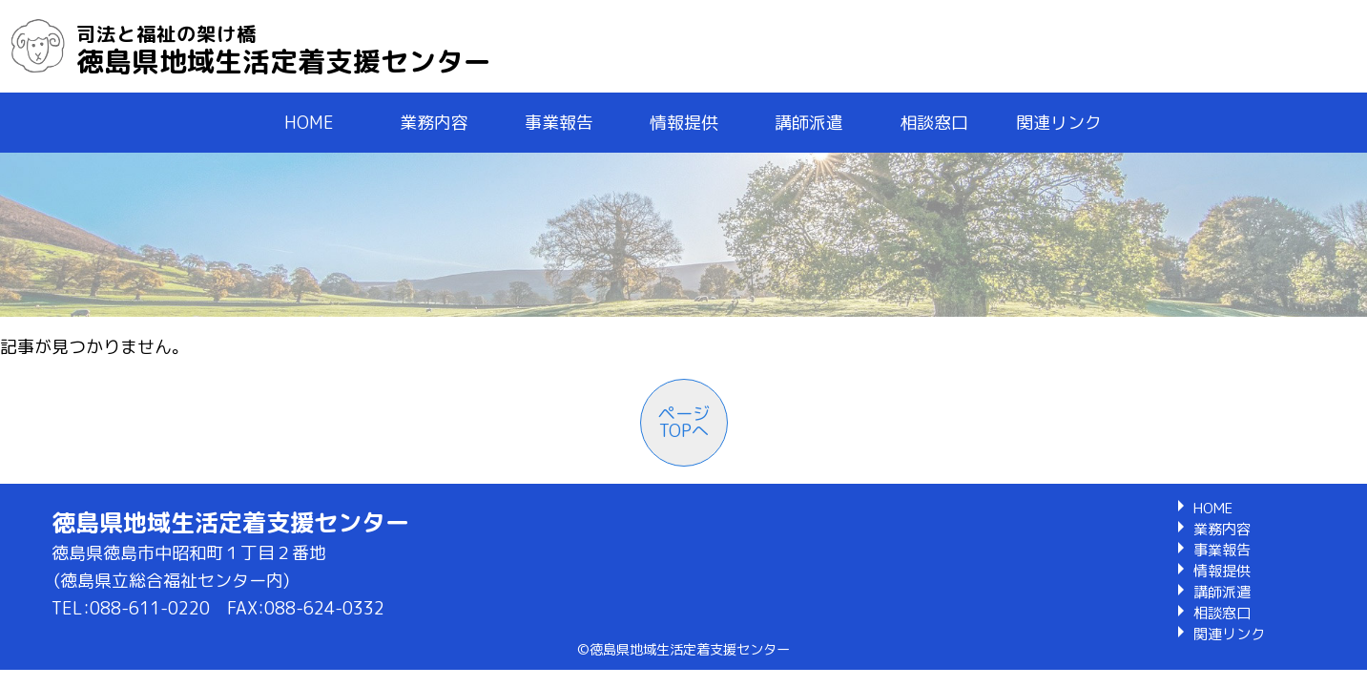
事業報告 (559, 123)
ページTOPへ (684, 422)
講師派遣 (809, 123)
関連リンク (1059, 123)
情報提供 (684, 123)
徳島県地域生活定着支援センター (283, 49)
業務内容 (434, 123)
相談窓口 (934, 123)
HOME (309, 123)
